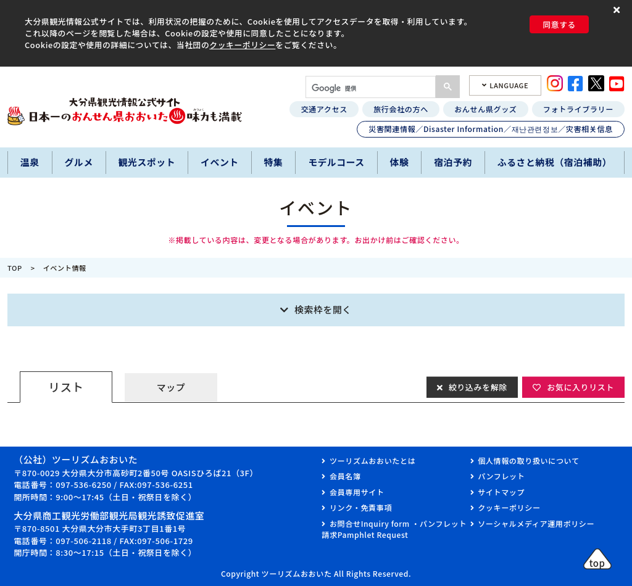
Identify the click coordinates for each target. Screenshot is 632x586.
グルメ (78, 161)
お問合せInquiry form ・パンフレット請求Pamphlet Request (394, 529)
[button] (618, 10)
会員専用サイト (357, 492)
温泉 (30, 161)
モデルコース (336, 161)
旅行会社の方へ (400, 109)
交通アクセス (324, 109)
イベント (220, 161)
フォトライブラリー (578, 109)
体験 (399, 161)
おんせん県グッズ (485, 109)
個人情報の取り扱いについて (528, 460)
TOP (14, 268)
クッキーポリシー (242, 45)
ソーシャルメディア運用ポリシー (536, 523)
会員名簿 (345, 476)
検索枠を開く (323, 309)
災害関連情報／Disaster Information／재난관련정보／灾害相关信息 (490, 128)
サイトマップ (501, 492)
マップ (171, 387)
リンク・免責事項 (361, 507)
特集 (273, 161)
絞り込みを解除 (478, 386)
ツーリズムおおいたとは (372, 460)
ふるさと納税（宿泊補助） (554, 161)
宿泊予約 (453, 161)
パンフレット (501, 476)
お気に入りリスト (580, 386)
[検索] (369, 88)
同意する (559, 24)
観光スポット (147, 161)
